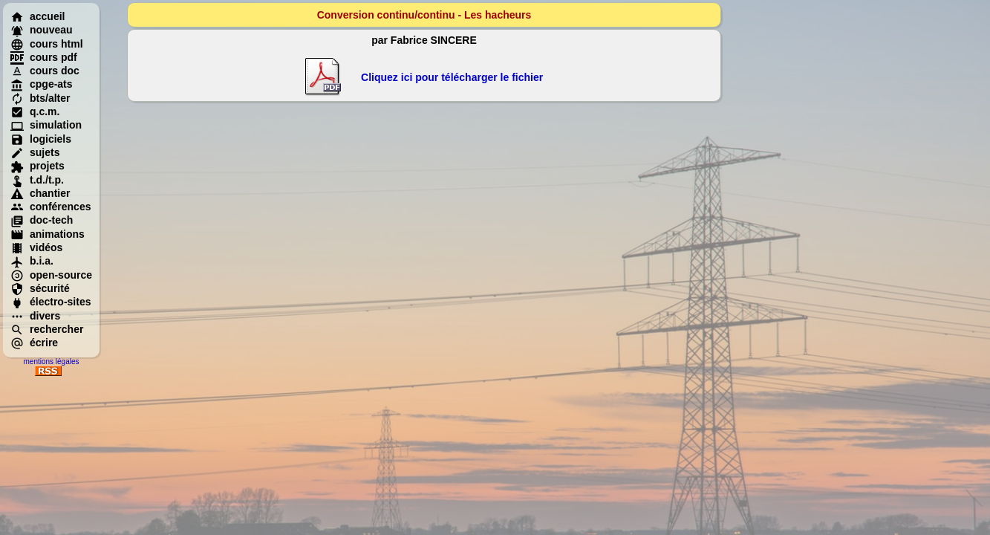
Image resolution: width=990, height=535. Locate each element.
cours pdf (43, 57)
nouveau (41, 30)
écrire (34, 342)
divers (35, 316)
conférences (50, 207)
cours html (46, 44)
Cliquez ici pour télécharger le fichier (452, 77)
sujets (34, 152)
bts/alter (40, 98)
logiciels (40, 139)
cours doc (44, 71)
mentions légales (51, 361)
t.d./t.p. (37, 180)
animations (47, 234)
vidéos (36, 247)
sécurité (40, 288)
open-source (51, 275)
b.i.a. (31, 261)
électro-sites (50, 302)
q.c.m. (34, 111)
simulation (46, 125)
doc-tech (41, 220)
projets (37, 166)
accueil (37, 16)
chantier (40, 193)
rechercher (46, 329)
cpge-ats (41, 84)
